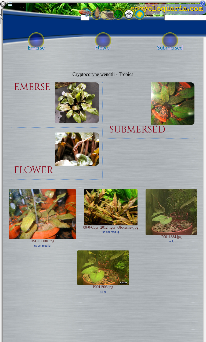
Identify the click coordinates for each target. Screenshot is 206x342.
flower (33, 170)
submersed (137, 129)
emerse (32, 87)
